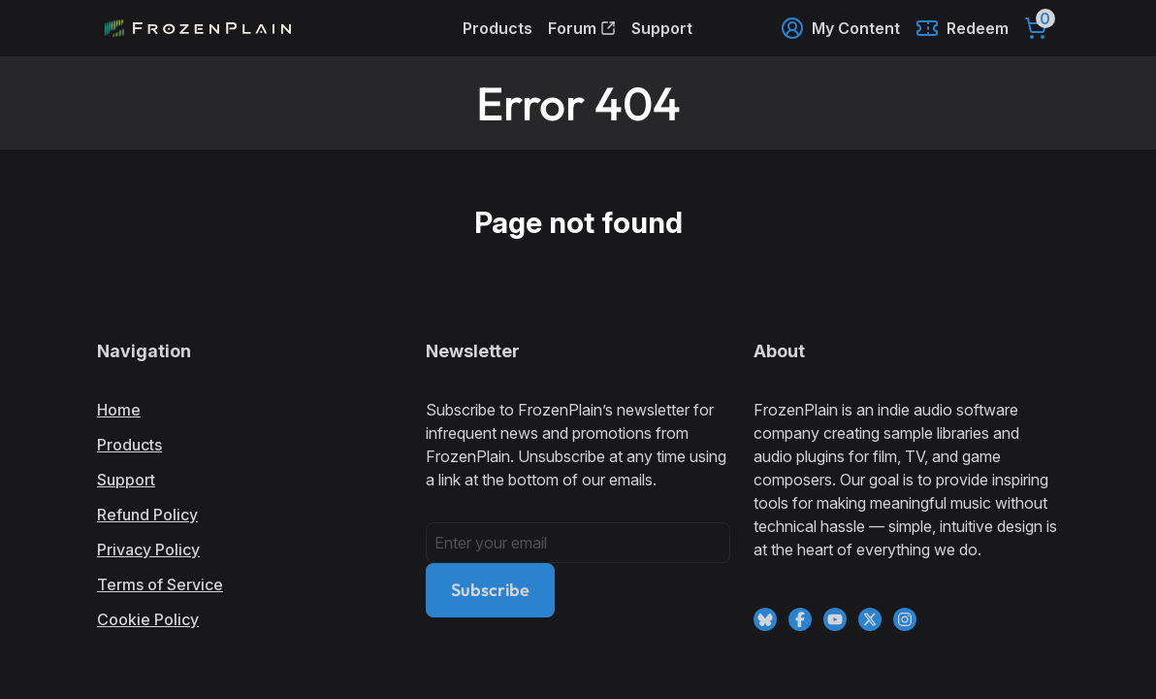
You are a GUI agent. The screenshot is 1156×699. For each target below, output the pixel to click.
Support (661, 28)
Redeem (962, 28)
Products (497, 28)
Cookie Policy (148, 619)
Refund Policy (147, 514)
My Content (840, 28)
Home (119, 409)
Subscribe (490, 590)
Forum (582, 28)
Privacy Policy (148, 549)
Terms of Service (160, 584)
